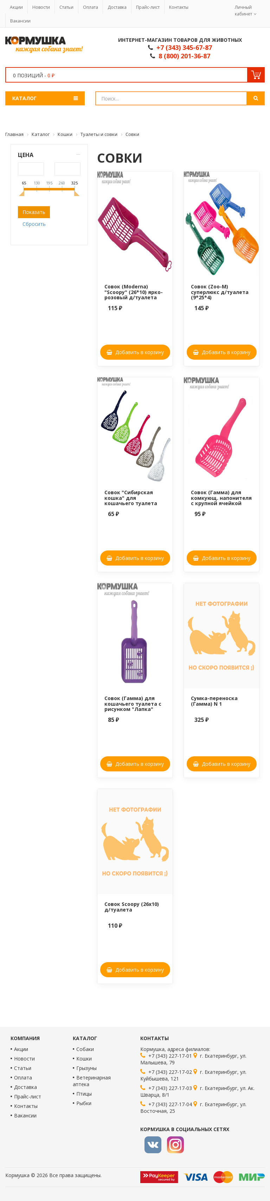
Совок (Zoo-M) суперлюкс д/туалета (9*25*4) (220, 292)
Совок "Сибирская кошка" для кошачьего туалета (130, 498)
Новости (41, 7)
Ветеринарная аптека (92, 1081)
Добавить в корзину (135, 352)
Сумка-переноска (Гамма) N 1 (214, 701)
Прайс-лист (148, 7)
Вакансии (20, 21)
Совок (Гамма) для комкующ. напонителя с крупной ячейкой (221, 498)
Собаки (85, 1049)
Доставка (117, 7)
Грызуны (86, 1068)
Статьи (66, 7)
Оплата (90, 7)
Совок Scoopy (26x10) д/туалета (131, 907)
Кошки (84, 1058)
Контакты (178, 7)
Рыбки (83, 1103)
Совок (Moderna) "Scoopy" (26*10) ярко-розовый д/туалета (133, 292)
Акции (16, 7)
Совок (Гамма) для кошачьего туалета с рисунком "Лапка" (132, 703)
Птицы (84, 1093)
